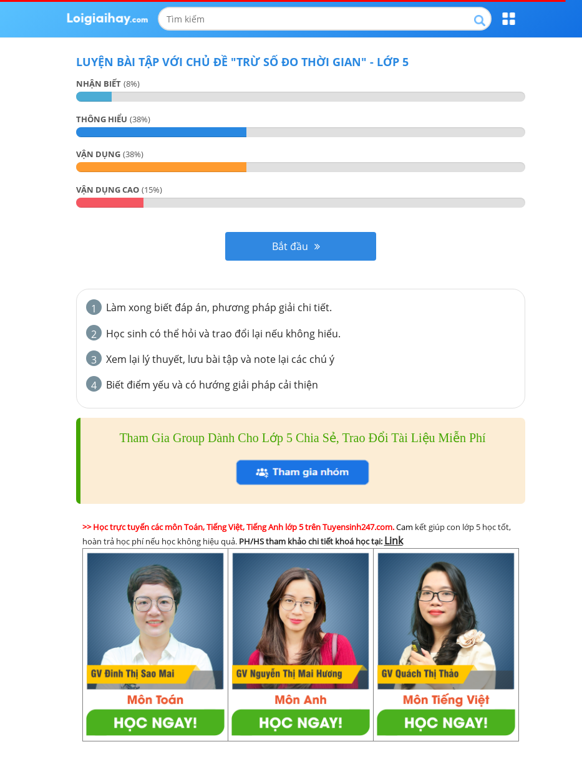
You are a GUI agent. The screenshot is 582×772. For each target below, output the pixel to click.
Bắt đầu (296, 246)
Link (393, 541)
